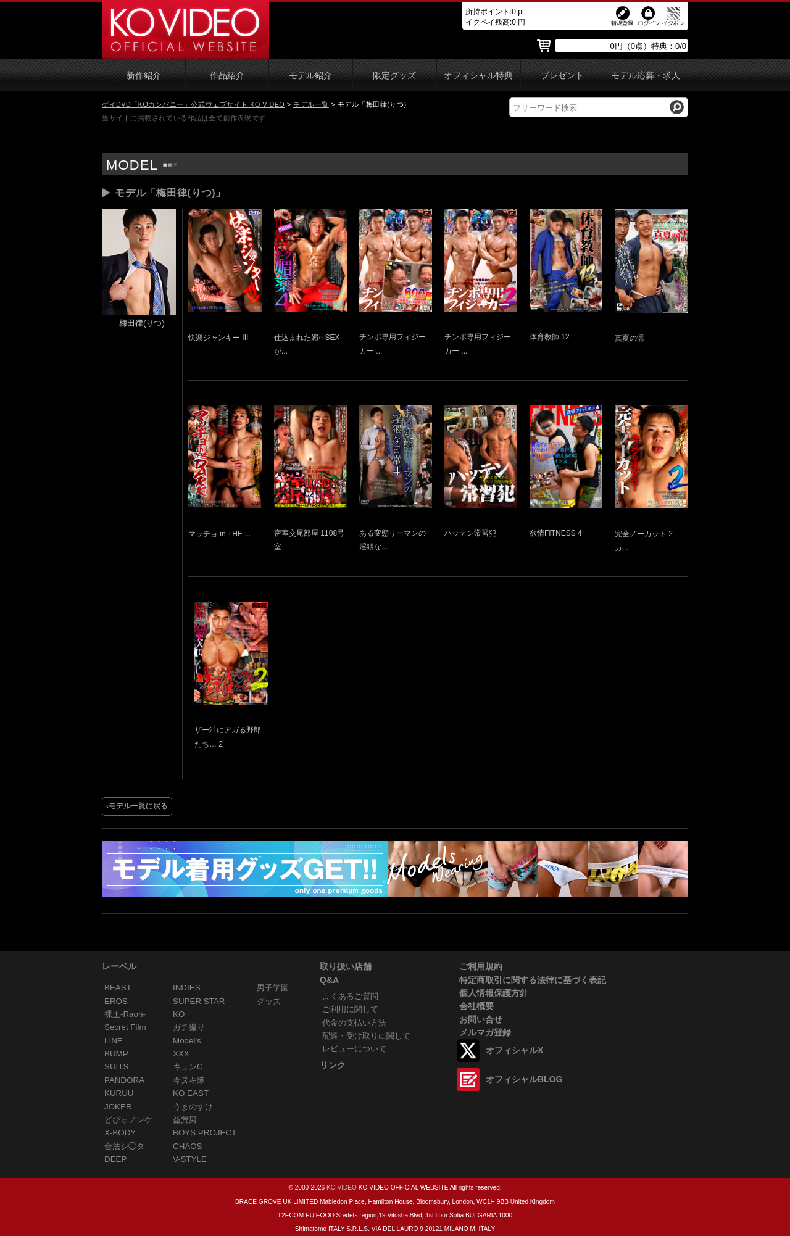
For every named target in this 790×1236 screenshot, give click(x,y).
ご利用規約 (480, 966)
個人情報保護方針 (493, 993)
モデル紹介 (310, 75)
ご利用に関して (350, 1009)
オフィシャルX (514, 1050)
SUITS (116, 1066)
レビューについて (354, 1048)
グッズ (269, 1001)
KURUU (119, 1093)
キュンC (188, 1066)
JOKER (118, 1106)
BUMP (116, 1053)
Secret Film (125, 1027)
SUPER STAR (199, 1001)
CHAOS (187, 1146)
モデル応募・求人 (645, 75)
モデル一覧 (311, 104)
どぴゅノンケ (128, 1119)
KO (179, 1014)
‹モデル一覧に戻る (137, 806)
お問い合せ (480, 1019)
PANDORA (124, 1080)
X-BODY (120, 1132)
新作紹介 (144, 75)
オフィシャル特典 (478, 75)
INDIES (187, 987)
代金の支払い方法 (354, 1022)
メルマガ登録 (485, 1032)
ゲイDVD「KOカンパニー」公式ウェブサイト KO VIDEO (193, 104)
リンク (333, 1065)
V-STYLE (190, 1159)
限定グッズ (394, 75)
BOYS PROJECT (204, 1132)
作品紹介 (227, 75)
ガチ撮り (189, 1027)
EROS (116, 1001)
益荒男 (185, 1119)
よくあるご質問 (350, 996)
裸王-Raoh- (125, 1014)
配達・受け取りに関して (366, 1035)
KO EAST (191, 1093)
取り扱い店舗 (346, 966)
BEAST (117, 987)
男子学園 (273, 987)
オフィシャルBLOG (524, 1079)
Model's (187, 1040)
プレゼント (562, 75)
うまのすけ (193, 1106)
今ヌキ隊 (189, 1080)
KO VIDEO (341, 1187)
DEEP (115, 1159)
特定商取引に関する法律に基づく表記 (532, 980)
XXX (181, 1053)
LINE (113, 1040)
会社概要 (476, 1006)
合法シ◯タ (124, 1146)
